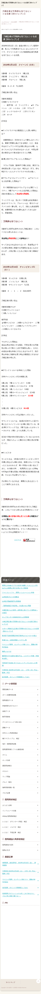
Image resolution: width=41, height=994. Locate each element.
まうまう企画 (7, 805)
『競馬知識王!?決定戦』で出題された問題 (16, 606)
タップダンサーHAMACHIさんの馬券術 (15, 617)
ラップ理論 (6, 776)
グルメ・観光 (7, 782)
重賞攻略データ (7, 689)
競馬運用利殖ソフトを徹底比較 (13, 749)
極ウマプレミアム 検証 (10, 738)
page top (38, 981)
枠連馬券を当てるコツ (10, 706)
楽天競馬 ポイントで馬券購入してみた (16, 677)
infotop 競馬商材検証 (9, 816)
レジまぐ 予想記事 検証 (11, 832)
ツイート (17, 540)
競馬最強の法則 (7, 845)
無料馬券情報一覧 (8, 787)
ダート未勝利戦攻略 (9, 695)
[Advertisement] (20, 558)
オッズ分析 (6, 760)
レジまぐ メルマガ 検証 (11, 827)
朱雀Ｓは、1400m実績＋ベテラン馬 (14, 640)
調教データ (6, 727)
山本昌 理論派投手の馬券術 (11, 601)
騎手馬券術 (6, 717)
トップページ (5, 21)
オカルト (5, 771)
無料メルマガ (6, 651)
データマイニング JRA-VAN (12, 722)
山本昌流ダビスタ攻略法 (10, 597)
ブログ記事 (14, 21)
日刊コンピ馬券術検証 (10, 733)
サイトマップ (10, 982)
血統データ (6, 711)
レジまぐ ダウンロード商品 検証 (14, 821)
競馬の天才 (6, 850)
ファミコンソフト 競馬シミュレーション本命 (18, 592)
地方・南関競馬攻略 (9, 744)
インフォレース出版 (9, 811)
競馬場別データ (7, 700)
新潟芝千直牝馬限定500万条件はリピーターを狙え (19, 635)
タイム (4, 755)
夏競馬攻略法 (7, 766)
